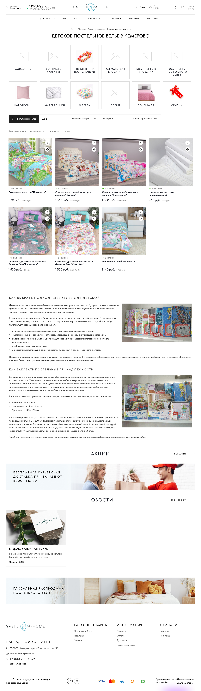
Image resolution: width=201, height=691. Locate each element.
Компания (170, 625)
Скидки (177, 105)
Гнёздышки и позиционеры (84, 70)
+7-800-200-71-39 (37, 5)
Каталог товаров (90, 625)
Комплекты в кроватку (146, 70)
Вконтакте (70, 681)
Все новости (179, 500)
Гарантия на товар (126, 644)
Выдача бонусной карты (28, 549)
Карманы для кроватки (115, 70)
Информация (129, 625)
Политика (165, 635)
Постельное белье (83, 631)
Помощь (121, 631)
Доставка (122, 640)
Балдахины (23, 69)
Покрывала (146, 105)
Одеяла (84, 105)
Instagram (77, 681)
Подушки (79, 635)
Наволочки (23, 105)
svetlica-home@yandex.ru (22, 653)
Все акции (181, 454)
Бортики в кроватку (54, 70)
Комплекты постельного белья (177, 72)
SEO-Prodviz (161, 682)
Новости (164, 631)
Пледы (115, 105)
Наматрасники (54, 105)
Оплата (121, 635)
